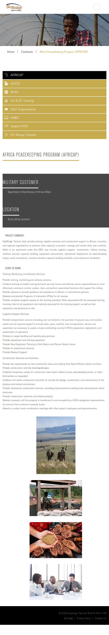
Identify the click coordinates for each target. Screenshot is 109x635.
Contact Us (100, 618)
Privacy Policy (84, 618)
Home (10, 51)
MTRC (14, 92)
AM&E (14, 118)
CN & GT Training (22, 101)
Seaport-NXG (19, 126)
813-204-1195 (98, 613)
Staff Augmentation (23, 109)
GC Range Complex (23, 135)
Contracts (27, 51)
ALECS (15, 83)
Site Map (68, 618)
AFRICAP (16, 75)
